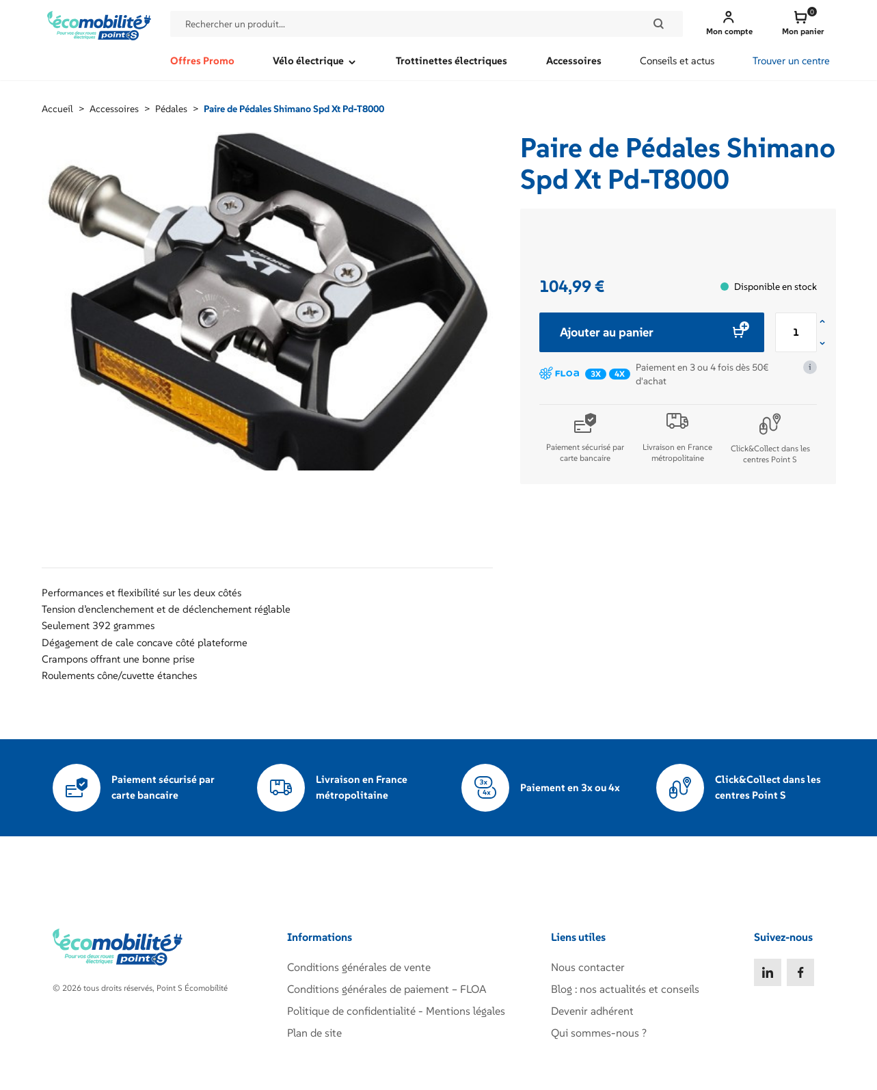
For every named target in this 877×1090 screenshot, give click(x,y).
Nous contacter (588, 967)
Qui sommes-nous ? (599, 1032)
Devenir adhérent (592, 1011)
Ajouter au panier (652, 332)
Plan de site (314, 1032)
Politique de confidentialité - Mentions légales (396, 1011)
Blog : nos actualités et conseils (625, 989)
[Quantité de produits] (796, 332)
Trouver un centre (791, 60)
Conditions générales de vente (359, 967)
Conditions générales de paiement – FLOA (387, 989)
